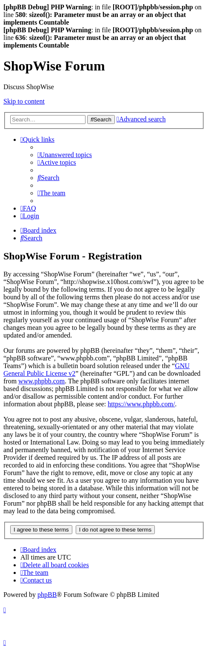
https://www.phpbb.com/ (141, 404)
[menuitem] (64, 154)
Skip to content (24, 101)
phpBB (47, 594)
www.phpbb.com (41, 381)
